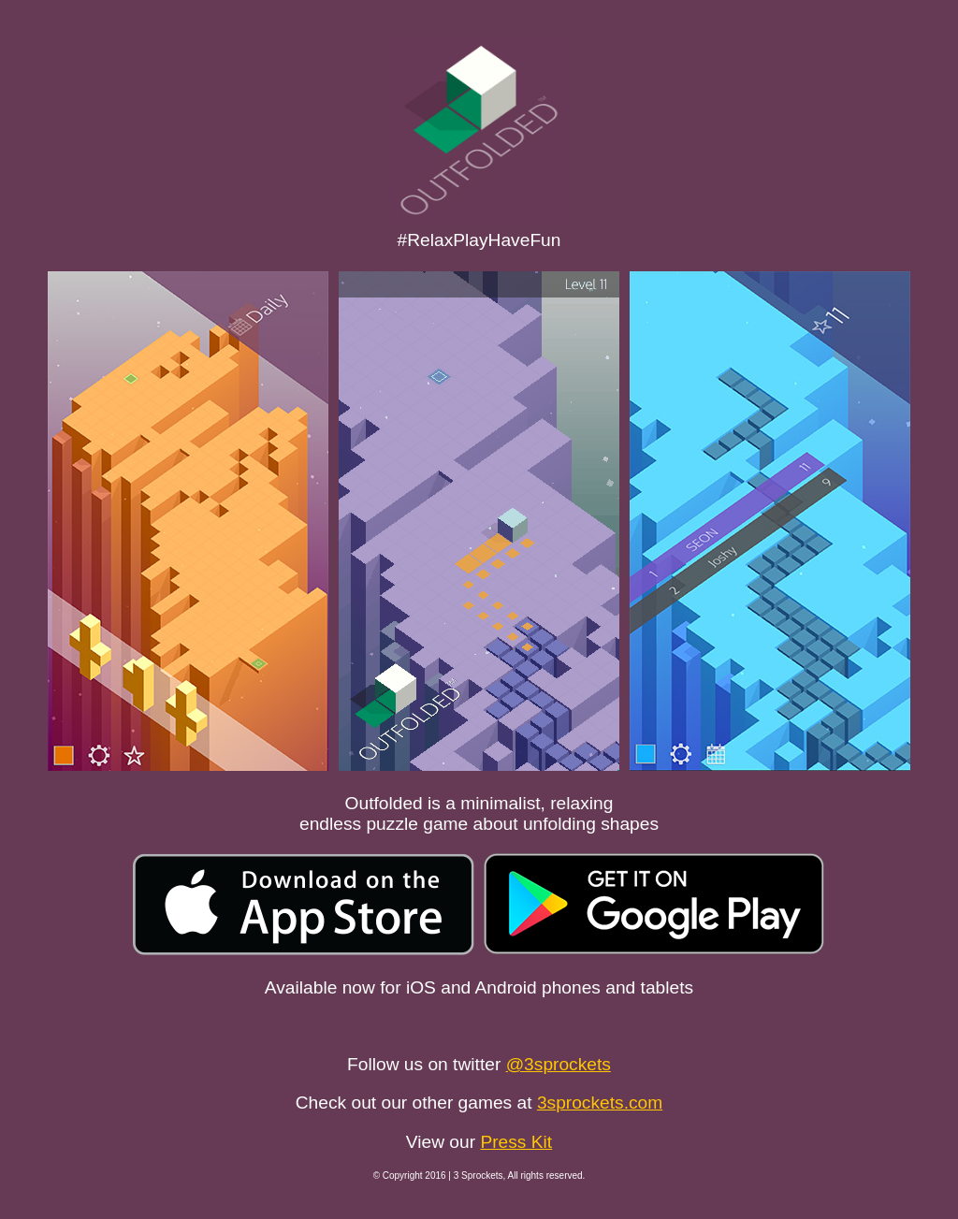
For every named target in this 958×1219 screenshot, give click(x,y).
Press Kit (516, 1142)
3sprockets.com (599, 1102)
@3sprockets (558, 1064)
